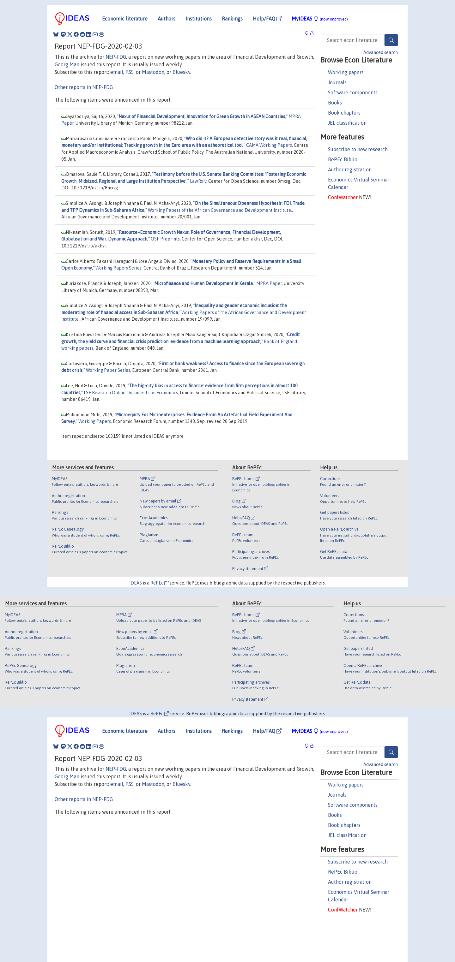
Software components (353, 92)
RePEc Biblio (342, 159)
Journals (337, 82)
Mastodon (153, 72)
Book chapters (344, 113)
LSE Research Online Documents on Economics (131, 392)
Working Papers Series (118, 267)
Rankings (232, 18)
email (116, 72)
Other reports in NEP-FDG (84, 87)
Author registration (350, 169)
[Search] (391, 40)
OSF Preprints (165, 238)
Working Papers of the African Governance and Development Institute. (220, 210)
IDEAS (135, 582)
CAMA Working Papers (269, 145)
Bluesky (181, 72)
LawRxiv (198, 181)
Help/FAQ (267, 18)
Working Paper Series (108, 370)
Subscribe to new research (358, 149)
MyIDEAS (320, 18)
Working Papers (94, 421)
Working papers (346, 72)
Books (335, 102)
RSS (129, 72)
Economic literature (125, 18)
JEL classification (347, 123)
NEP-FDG (116, 57)
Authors (166, 18)
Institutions (198, 18)
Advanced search (380, 52)
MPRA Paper (269, 283)
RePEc (159, 582)
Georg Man (67, 64)
